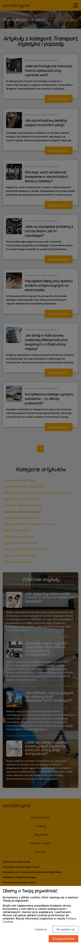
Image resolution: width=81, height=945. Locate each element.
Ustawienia (41, 929)
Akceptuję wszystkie (63, 938)
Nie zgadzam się (65, 929)
